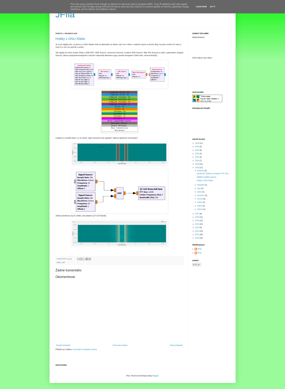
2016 (197, 217)
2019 (197, 164)
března (200, 209)
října (199, 188)
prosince (200, 171)
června (200, 199)
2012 (197, 231)
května (200, 202)
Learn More (201, 7)
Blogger (155, 376)
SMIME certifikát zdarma (206, 177)
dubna (200, 206)
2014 (197, 224)
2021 (197, 157)
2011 (197, 234)
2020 (197, 161)
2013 (197, 227)
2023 (197, 150)
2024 (197, 147)
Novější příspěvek (63, 345)
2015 (197, 220)
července (201, 195)
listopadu (201, 185)
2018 (197, 168)
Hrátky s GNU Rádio (70, 39)
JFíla (65, 14)
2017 (197, 214)
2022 (197, 154)
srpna (199, 192)
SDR (63, 262)
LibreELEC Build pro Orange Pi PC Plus (212, 173)
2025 (197, 143)
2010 (197, 238)
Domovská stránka (120, 345)
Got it (212, 7)
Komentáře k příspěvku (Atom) (85, 349)
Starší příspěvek (176, 345)
